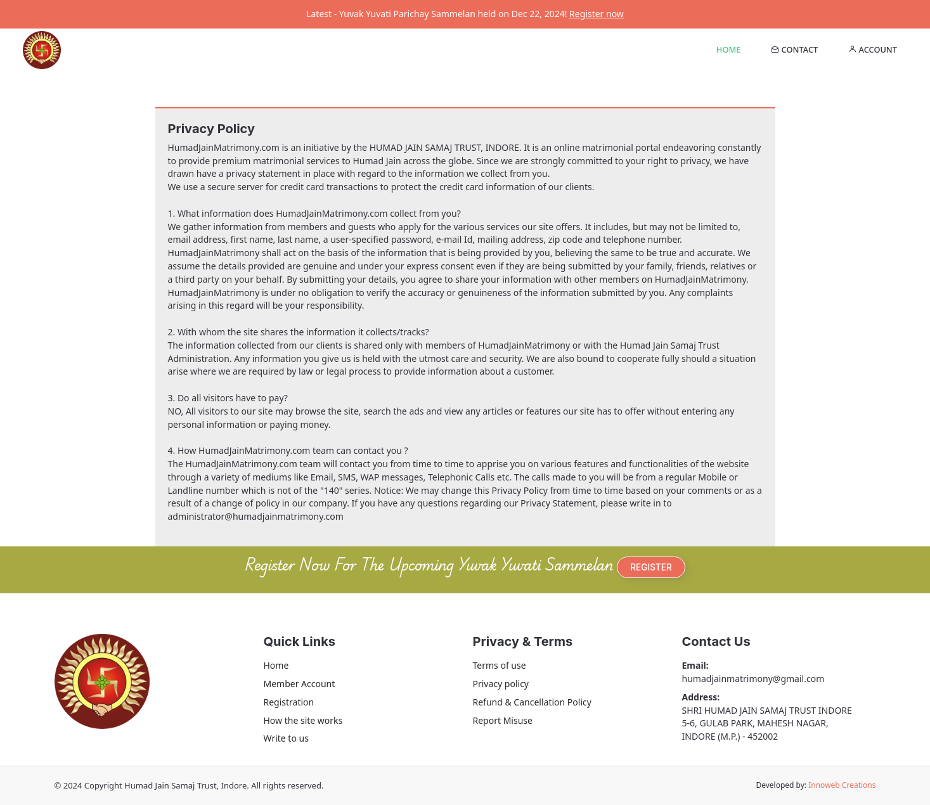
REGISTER (650, 567)
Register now (596, 14)
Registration (289, 702)
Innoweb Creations (841, 785)
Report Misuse (503, 720)
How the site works (303, 720)
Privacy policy (501, 684)
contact (794, 49)
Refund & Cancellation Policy (532, 702)
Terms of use (499, 665)
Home (728, 49)
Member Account (299, 684)
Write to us (286, 738)
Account (872, 49)
